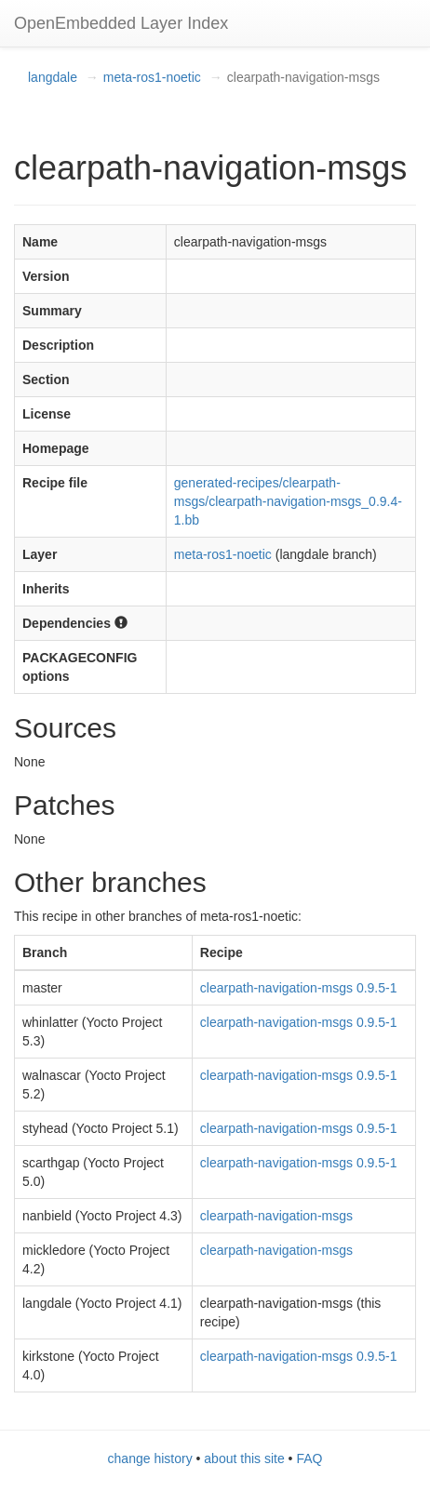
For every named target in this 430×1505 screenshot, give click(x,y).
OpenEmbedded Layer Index (121, 23)
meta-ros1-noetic (152, 77)
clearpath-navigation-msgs (276, 1215)
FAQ (309, 1458)
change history (150, 1458)
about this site (244, 1458)
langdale (52, 77)
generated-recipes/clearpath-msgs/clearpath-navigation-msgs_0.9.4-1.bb (288, 501)
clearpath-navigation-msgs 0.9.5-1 (298, 987)
